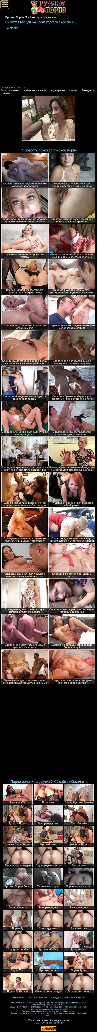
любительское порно (35, 90)
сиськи (73, 90)
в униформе (58, 90)
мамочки (14, 90)
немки (6, 93)
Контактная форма (38, 1020)
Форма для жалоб (59, 1020)
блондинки (88, 90)
